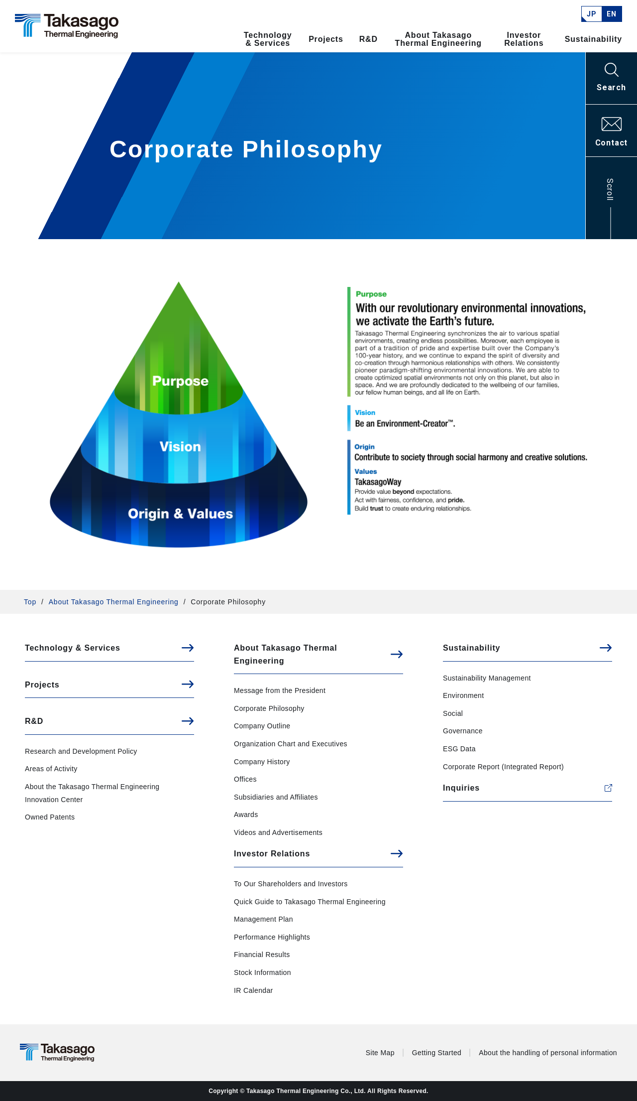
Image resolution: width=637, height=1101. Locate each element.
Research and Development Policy (81, 751)
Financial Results (262, 955)
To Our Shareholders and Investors (291, 884)
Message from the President (279, 690)
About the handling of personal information (548, 1052)
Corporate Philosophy (269, 708)
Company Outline (262, 726)
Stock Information (262, 972)
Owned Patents (50, 817)
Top (30, 602)
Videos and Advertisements (278, 832)
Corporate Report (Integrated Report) (503, 767)
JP (591, 14)
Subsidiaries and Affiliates (276, 797)
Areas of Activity (51, 769)
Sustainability (593, 39)
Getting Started (436, 1052)
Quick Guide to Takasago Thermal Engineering (310, 902)
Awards (246, 815)
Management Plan (263, 919)
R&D (368, 39)
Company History (262, 762)
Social (453, 713)
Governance (463, 731)
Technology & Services (268, 39)
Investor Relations (523, 39)
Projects (326, 39)
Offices (245, 779)
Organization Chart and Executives (290, 744)
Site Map (380, 1052)
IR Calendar (253, 990)
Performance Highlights (272, 937)
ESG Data (459, 749)
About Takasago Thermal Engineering (438, 39)
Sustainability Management (487, 678)
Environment (463, 695)
